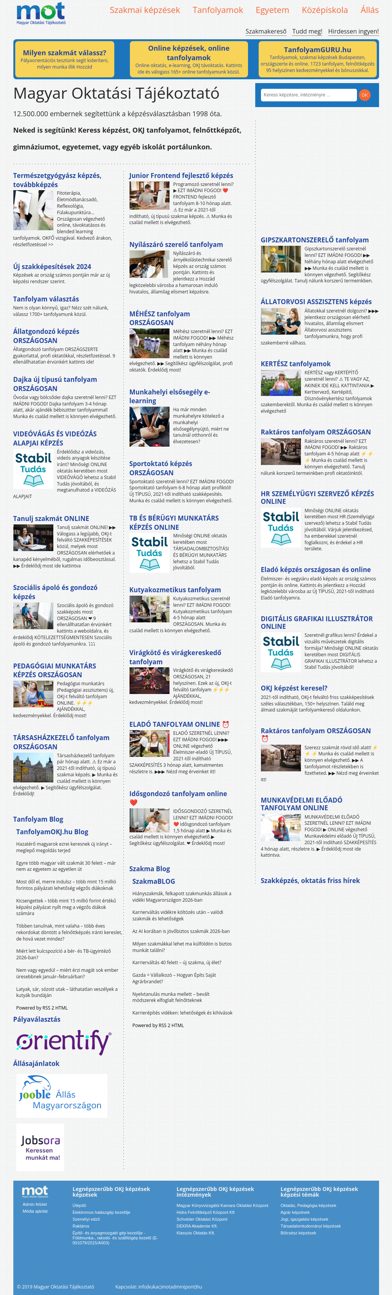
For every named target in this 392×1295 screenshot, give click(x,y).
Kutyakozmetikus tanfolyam (175, 589)
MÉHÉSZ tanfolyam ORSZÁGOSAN (160, 318)
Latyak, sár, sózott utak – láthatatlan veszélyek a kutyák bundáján (67, 992)
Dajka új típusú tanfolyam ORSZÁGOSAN (55, 384)
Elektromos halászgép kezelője (102, 1212)
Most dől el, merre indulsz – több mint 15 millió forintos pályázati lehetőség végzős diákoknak (66, 884)
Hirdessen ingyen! (353, 31)
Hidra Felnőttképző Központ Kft (206, 1212)
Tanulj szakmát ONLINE (51, 518)
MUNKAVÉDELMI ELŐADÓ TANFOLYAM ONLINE (302, 804)
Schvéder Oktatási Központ (202, 1219)
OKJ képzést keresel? (294, 688)
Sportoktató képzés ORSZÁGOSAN (161, 468)
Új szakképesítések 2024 (52, 266)
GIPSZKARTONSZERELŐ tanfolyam (315, 240)
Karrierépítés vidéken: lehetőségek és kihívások (183, 1013)
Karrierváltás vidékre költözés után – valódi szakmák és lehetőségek (178, 915)
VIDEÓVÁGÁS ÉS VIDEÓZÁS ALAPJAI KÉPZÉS (55, 438)
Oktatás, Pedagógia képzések (308, 1205)
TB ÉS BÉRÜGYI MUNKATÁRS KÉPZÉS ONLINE (174, 523)
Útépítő (79, 1205)
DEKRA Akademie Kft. (197, 1226)
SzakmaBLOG (154, 881)
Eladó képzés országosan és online (316, 569)
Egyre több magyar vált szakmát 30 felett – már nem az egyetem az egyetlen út (66, 866)
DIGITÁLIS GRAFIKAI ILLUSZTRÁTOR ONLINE (317, 622)
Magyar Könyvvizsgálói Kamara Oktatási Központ (223, 1205)
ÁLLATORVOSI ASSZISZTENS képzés (316, 301)
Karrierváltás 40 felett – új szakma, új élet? (177, 962)
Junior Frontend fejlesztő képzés (182, 175)
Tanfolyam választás (46, 299)
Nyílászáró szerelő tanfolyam (176, 244)
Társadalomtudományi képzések (311, 1226)
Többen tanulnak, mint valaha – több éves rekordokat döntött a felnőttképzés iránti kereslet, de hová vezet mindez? (69, 932)
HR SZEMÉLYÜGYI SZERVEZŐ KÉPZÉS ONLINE (317, 497)
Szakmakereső (266, 31)
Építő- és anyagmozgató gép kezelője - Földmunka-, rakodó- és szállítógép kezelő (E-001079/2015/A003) (115, 1238)
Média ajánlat (35, 1211)
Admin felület (35, 1204)
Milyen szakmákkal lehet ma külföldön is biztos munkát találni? (182, 947)
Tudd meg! (307, 31)
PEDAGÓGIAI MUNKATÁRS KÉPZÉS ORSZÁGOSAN (54, 671)
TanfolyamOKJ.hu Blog (52, 831)
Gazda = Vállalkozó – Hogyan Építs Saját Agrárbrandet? (174, 978)
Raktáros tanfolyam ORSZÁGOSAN (316, 432)
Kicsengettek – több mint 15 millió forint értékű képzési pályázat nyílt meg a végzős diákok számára (66, 907)
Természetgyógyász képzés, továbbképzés (57, 180)
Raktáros (81, 1226)
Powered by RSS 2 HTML (42, 1008)
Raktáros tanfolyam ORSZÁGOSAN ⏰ (316, 734)
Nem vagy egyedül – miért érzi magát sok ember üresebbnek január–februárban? (67, 973)
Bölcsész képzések (299, 1233)
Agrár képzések (295, 1212)
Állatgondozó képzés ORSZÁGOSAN (46, 336)
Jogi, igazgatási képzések (304, 1219)
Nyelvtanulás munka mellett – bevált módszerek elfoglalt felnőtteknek (171, 997)
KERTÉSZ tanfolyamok (296, 363)
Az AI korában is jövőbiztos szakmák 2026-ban (181, 931)
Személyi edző (86, 1219)
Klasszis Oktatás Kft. (196, 1233)
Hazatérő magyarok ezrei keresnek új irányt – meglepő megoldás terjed (64, 847)
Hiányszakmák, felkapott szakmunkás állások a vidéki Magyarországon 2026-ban (182, 896)
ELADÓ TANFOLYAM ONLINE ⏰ (180, 724)
